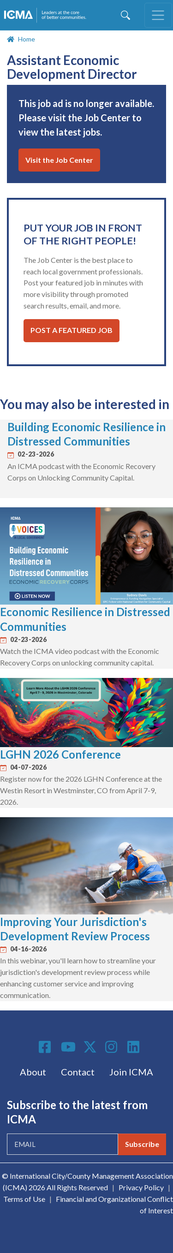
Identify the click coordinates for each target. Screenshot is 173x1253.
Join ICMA (131, 1071)
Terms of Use (24, 1198)
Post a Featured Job (71, 330)
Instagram (112, 1047)
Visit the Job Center (59, 159)
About (33, 1071)
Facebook (46, 1047)
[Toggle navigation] (158, 15)
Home (26, 39)
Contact (78, 1071)
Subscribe (142, 1144)
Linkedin (134, 1047)
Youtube (68, 1047)
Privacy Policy (141, 1187)
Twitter (90, 1047)
